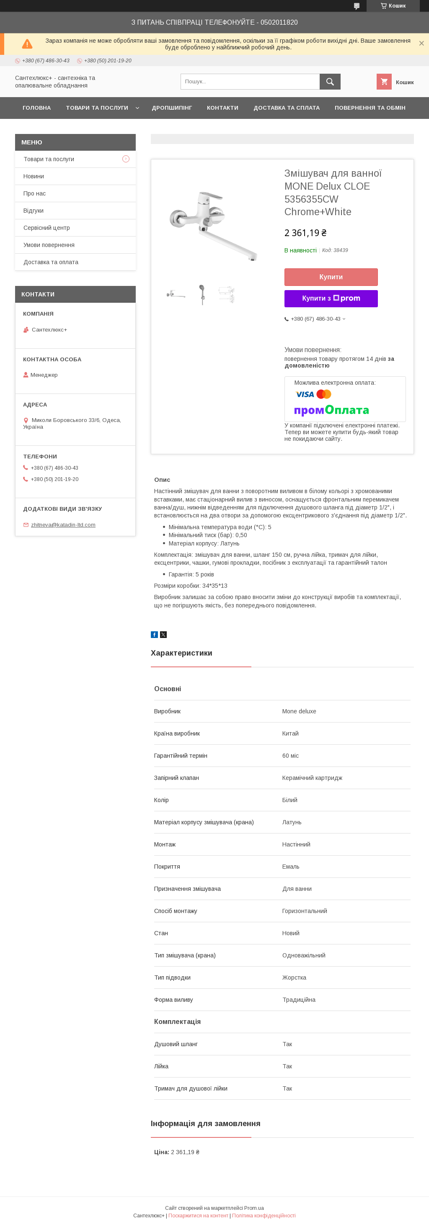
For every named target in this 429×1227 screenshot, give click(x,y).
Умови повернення (49, 245)
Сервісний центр (46, 227)
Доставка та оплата (50, 262)
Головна (37, 108)
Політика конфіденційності (264, 1216)
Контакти (222, 108)
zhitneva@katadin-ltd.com (63, 525)
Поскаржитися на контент (198, 1216)
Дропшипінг (172, 108)
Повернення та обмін (370, 108)
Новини (33, 176)
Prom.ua (254, 1208)
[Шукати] (330, 82)
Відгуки (33, 210)
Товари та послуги (97, 108)
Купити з (331, 298)
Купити (331, 276)
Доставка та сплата (286, 108)
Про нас (34, 193)
